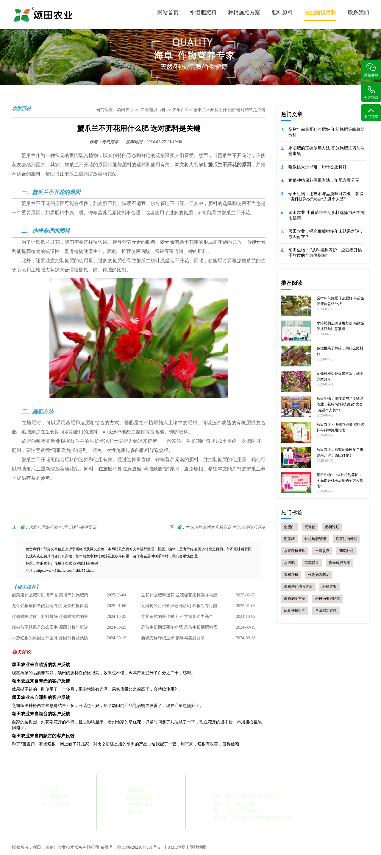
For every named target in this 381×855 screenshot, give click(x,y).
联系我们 (358, 12)
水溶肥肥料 (203, 12)
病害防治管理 (346, 539)
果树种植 (291, 575)
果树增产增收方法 (298, 586)
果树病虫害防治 (327, 598)
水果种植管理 (294, 551)
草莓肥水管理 (326, 610)
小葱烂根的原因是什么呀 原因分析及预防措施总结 (50, 639)
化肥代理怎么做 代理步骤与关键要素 (62, 527)
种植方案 (329, 586)
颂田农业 (125, 110)
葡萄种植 (346, 551)
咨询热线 (371, 93)
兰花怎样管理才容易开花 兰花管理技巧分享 (225, 527)
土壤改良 (322, 551)
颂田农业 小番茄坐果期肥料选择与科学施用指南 (326, 215)
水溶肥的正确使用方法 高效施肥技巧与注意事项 (326, 151)
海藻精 (289, 539)
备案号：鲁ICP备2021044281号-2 (130, 847)
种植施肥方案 (244, 12)
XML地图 (176, 847)
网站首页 (168, 12)
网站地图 (198, 847)
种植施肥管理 (315, 539)
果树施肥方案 (294, 598)
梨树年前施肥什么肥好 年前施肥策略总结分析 (326, 132)
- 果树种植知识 (138, 804)
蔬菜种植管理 (294, 610)
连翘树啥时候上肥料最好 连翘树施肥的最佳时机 (50, 618)
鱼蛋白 (289, 527)
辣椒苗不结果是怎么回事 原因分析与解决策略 (50, 629)
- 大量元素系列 (54, 804)
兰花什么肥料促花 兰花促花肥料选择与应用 (179, 597)
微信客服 (371, 70)
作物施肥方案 (339, 563)
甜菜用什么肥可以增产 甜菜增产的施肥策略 (50, 597)
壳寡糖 (310, 527)
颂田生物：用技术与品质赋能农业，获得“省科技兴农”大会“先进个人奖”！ (325, 196)
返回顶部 (371, 113)
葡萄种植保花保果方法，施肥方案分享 (323, 180)
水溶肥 (289, 563)
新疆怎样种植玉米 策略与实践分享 (173, 638)
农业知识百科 (320, 15)
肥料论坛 (332, 527)
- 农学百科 (134, 811)
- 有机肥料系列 (54, 797)
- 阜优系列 (50, 790)
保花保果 (312, 563)
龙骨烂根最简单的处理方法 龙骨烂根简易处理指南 (50, 607)
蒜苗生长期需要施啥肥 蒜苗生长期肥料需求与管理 (179, 629)
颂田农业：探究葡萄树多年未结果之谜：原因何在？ (325, 234)
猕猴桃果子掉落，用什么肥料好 (317, 167)
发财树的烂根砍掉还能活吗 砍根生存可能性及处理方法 (179, 607)
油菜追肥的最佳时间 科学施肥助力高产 (177, 616)
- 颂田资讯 (134, 790)
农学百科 (180, 110)
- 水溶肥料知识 (138, 797)
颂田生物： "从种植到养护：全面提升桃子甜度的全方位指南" (325, 253)
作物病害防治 (319, 575)
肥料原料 (282, 12)
